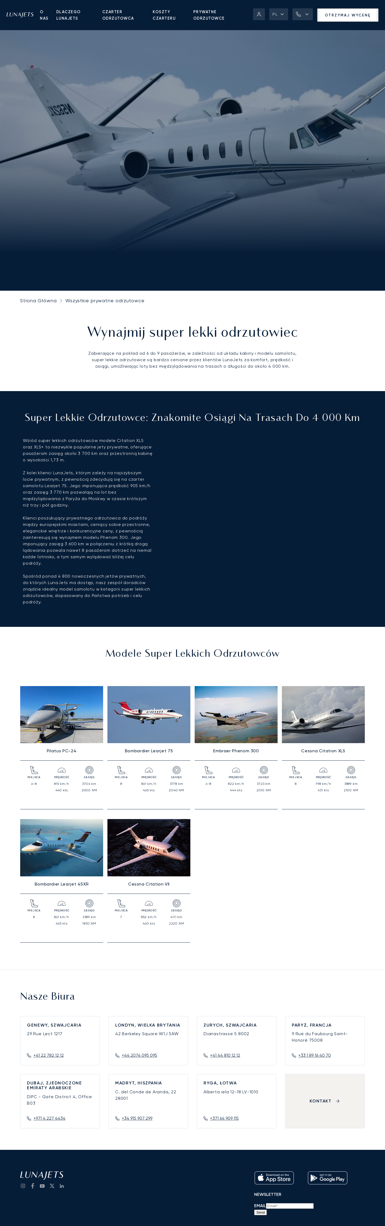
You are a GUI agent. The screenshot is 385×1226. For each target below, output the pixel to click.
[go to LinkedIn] (61, 1186)
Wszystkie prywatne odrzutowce (105, 300)
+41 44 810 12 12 (225, 1055)
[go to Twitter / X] (52, 1186)
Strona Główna (38, 300)
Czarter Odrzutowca (118, 15)
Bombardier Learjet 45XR (62, 884)
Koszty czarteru (164, 15)
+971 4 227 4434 (49, 1118)
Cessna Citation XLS (323, 750)
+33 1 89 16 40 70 (314, 1055)
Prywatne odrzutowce (209, 15)
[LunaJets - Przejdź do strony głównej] (19, 15)
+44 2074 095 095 (139, 1055)
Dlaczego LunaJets (68, 15)
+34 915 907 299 (137, 1118)
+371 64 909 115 (224, 1118)
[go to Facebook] (32, 1186)
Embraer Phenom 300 (236, 750)
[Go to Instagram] (23, 1186)
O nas (44, 15)
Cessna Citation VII (149, 884)
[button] (278, 14)
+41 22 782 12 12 (48, 1055)
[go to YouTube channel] (42, 1186)
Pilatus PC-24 (61, 750)
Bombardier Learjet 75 (149, 750)
